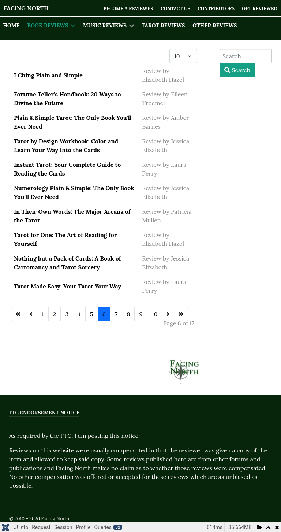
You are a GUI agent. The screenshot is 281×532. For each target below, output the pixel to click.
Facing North (26, 8)
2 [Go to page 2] (54, 314)
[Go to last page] (181, 314)
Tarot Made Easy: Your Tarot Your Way (67, 286)
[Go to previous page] (31, 314)
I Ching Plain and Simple (48, 75)
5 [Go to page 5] (91, 314)
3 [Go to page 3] (66, 314)
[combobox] (246, 56)
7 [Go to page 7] (116, 314)
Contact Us (174, 8)
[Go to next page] (168, 314)
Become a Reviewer (126, 8)
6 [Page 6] (104, 314)
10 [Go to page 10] (155, 314)
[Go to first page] (18, 314)
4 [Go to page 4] (79, 314)
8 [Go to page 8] (128, 314)
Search (237, 70)
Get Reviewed (259, 8)
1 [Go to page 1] (43, 314)
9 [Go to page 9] (140, 314)
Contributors (215, 8)
